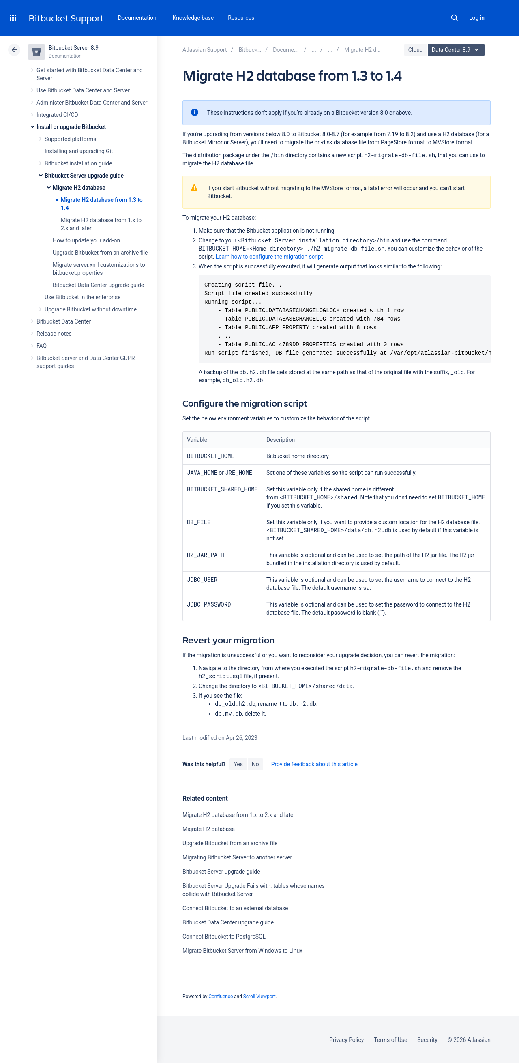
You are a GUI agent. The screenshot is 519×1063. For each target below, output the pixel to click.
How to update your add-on (86, 240)
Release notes (54, 333)
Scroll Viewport (259, 996)
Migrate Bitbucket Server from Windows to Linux (242, 950)
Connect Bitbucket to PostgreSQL (224, 936)
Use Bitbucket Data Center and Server (83, 90)
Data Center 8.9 (457, 50)
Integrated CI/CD (57, 114)
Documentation (137, 18)
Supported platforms (70, 139)
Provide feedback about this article (314, 764)
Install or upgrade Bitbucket (71, 127)
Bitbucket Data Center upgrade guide (98, 285)
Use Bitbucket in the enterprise (82, 297)
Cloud (415, 50)
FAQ (41, 346)
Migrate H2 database (79, 187)
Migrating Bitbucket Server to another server (237, 857)
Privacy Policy (346, 1040)
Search (454, 17)
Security (427, 1040)
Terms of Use (390, 1040)
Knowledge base (193, 18)
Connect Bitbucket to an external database (235, 908)
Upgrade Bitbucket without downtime (91, 309)
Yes (238, 764)
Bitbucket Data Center (63, 321)
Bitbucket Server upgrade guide (84, 175)
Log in (477, 18)
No (255, 764)
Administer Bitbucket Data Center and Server (91, 102)
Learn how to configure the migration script (269, 256)
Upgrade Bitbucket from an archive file (100, 252)
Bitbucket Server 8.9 (74, 48)
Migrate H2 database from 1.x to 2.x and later (238, 815)
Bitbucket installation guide (78, 163)
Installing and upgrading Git (79, 151)
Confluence (220, 996)
